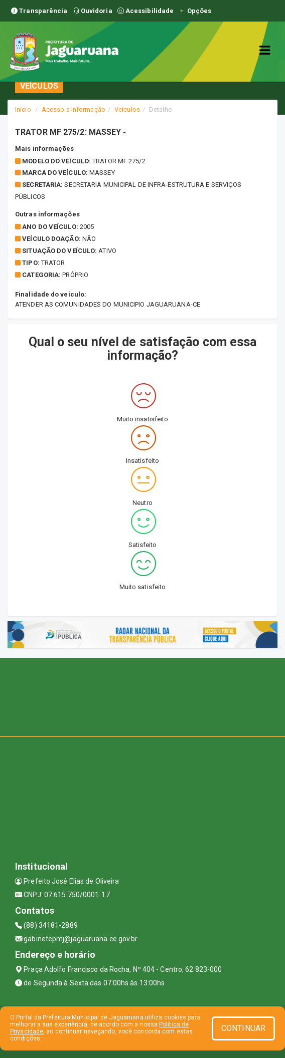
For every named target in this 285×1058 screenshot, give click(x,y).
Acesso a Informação (73, 109)
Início (23, 109)
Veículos (127, 109)
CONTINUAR (243, 1028)
